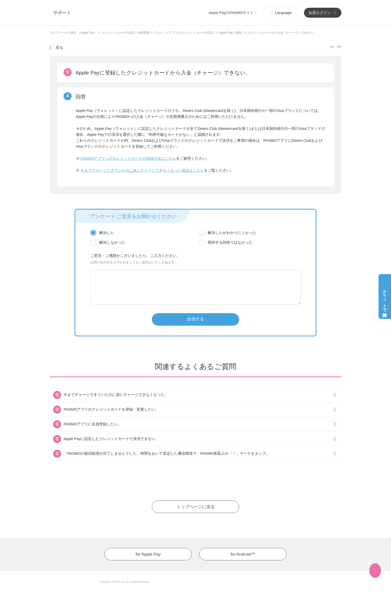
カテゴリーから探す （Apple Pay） (73, 32)
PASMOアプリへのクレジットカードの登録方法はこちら (128, 158)
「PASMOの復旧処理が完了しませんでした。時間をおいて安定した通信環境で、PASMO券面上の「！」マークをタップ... (166, 453)
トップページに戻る (196, 507)
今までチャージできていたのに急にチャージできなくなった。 (116, 394)
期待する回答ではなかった (230, 242)
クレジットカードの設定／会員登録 (126, 32)
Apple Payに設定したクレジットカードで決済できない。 (111, 439)
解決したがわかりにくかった (232, 232)
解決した (106, 232)
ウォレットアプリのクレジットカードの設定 (184, 32)
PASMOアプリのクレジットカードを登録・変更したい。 (111, 409)
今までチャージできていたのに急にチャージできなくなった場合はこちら (142, 170)
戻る (59, 47)
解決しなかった (112, 242)
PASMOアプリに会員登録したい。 (93, 424)
